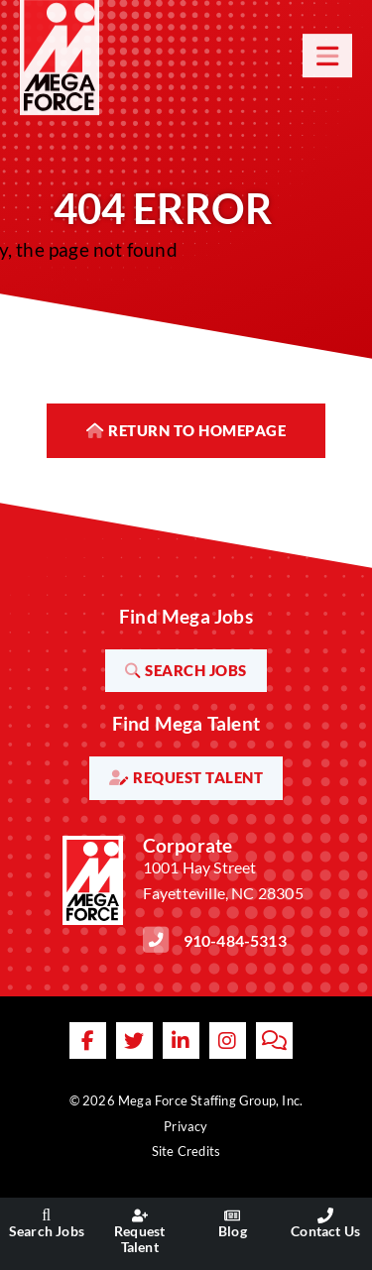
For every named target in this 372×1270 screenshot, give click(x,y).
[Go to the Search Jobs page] (47, 1215)
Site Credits (186, 1151)
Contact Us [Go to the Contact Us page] (325, 1230)
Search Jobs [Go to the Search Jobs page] (46, 1230)
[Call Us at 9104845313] (156, 940)
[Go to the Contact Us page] (325, 1215)
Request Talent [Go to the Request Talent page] (139, 1238)
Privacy (185, 1126)
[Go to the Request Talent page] (140, 1215)
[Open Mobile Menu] (327, 44)
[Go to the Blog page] (232, 1215)
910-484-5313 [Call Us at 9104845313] (235, 940)
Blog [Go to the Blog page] (232, 1230)
